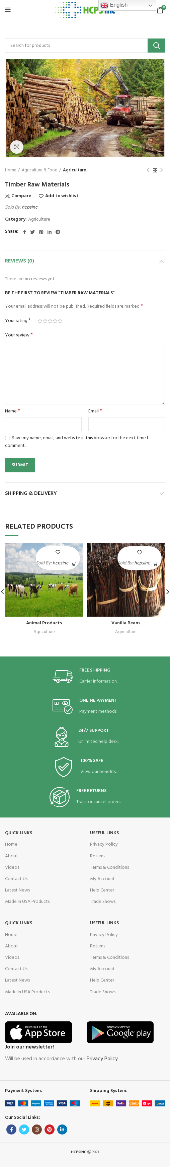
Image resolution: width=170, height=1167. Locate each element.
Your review (19, 335)
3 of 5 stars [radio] (50, 321)
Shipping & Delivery (31, 493)
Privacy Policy (104, 844)
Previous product (148, 170)
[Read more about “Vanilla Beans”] (156, 564)
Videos (12, 867)
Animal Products (44, 623)
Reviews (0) (19, 261)
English (114, 5)
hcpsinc (29, 207)
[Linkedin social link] (50, 232)
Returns (97, 856)
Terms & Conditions (109, 867)
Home (10, 170)
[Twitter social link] (32, 232)
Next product (162, 170)
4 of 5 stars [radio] (55, 321)
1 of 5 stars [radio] (39, 321)
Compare (21, 196)
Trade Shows (102, 902)
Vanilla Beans (126, 623)
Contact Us (16, 879)
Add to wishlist (62, 196)
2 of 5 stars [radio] (45, 321)
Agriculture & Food (40, 170)
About (11, 856)
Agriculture (74, 170)
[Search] (85, 45)
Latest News (17, 890)
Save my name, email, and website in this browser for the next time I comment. (76, 442)
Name (12, 411)
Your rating (18, 321)
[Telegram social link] (58, 232)
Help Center (102, 890)
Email (95, 411)
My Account (102, 879)
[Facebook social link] (24, 232)
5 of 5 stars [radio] (60, 321)
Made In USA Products (27, 902)
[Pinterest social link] (41, 232)
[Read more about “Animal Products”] (74, 564)
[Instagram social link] (37, 1129)
